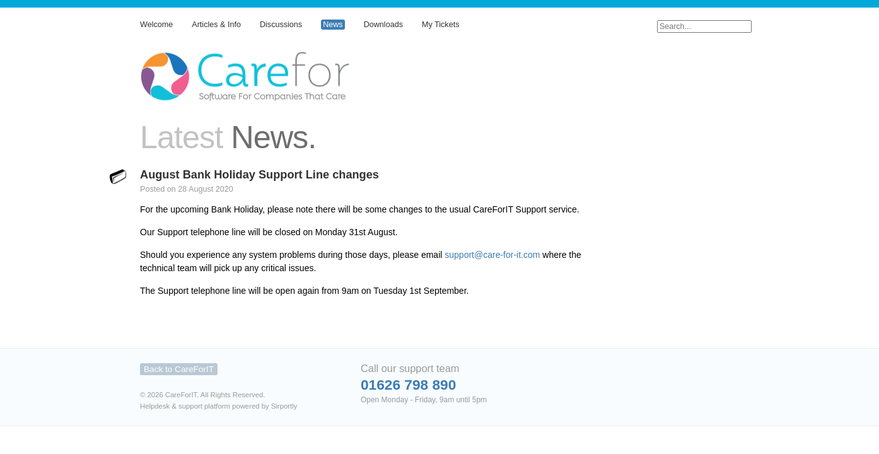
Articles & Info (216, 24)
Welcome (156, 24)
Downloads (383, 24)
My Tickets (440, 24)
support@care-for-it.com (492, 255)
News (333, 24)
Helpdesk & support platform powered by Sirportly (218, 406)
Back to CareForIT (179, 369)
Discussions (281, 24)
